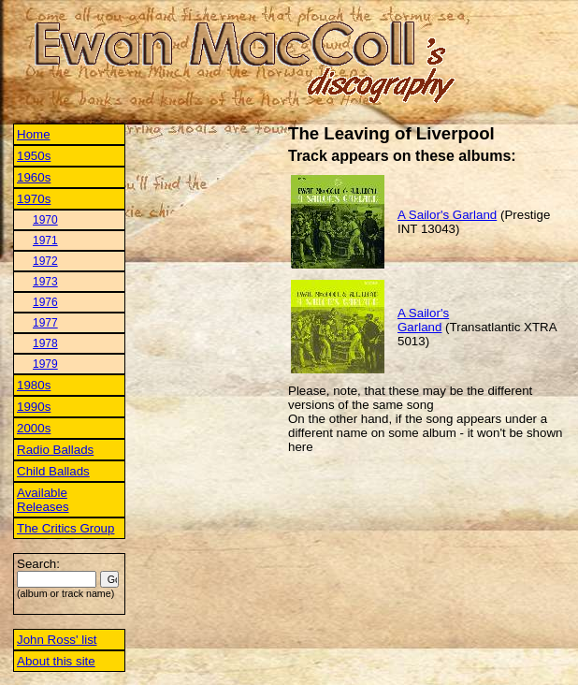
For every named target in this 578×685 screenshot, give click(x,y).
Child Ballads (53, 471)
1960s (34, 177)
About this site (56, 661)
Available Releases (43, 500)
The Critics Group (65, 528)
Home (34, 134)
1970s (34, 199)
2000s (34, 428)
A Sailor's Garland (447, 215)
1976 (45, 302)
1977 (45, 322)
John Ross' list (57, 640)
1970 (45, 219)
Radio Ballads (55, 450)
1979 (45, 364)
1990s (34, 407)
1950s (34, 156)
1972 (45, 261)
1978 (45, 343)
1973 (45, 281)
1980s (34, 385)
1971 (45, 240)
